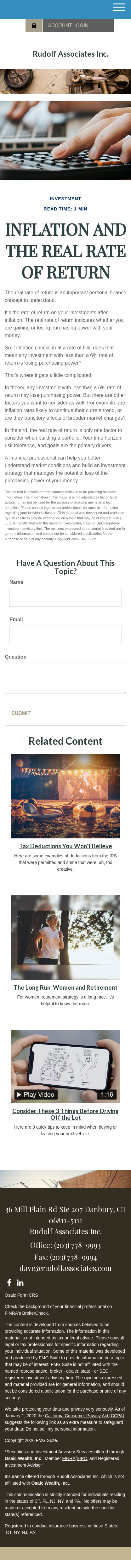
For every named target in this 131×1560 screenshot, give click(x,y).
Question (15, 657)
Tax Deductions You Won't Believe (65, 846)
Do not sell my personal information (60, 1429)
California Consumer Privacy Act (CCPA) (84, 1415)
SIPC (82, 1458)
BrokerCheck (35, 1313)
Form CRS (27, 1295)
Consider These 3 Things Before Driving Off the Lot (65, 1114)
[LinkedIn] (20, 1281)
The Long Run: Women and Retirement (65, 987)
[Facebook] (9, 1281)
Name (16, 582)
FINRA (69, 1458)
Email (16, 619)
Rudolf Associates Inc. (70, 54)
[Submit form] (21, 713)
